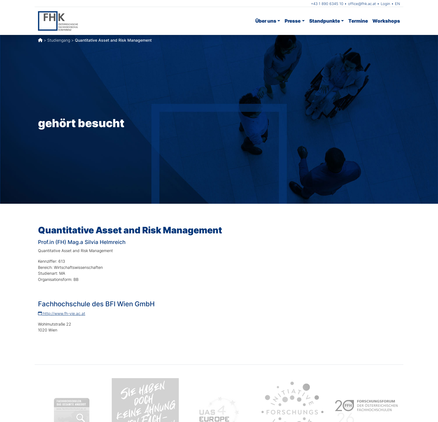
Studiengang (58, 40)
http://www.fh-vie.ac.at (61, 313)
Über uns (265, 21)
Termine (358, 21)
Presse (293, 21)
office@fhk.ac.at (362, 3)
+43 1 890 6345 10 (327, 3)
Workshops (386, 21)
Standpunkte (324, 21)
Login (385, 3)
